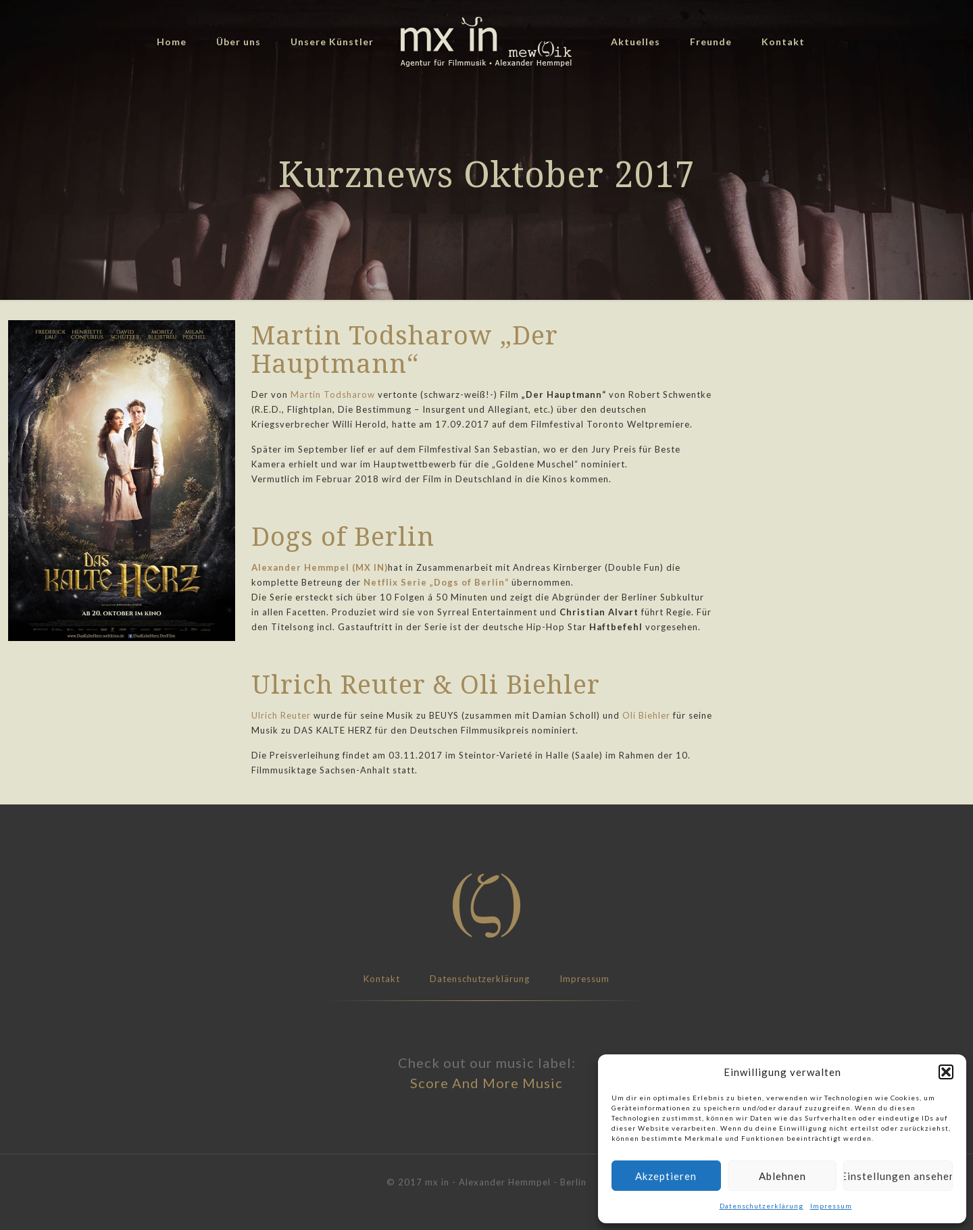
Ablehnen (782, 1176)
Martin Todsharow (333, 394)
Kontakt (382, 978)
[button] (946, 1072)
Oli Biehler (646, 715)
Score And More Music (486, 1083)
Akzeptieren (666, 1176)
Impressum (831, 1206)
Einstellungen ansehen (898, 1176)
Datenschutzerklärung (761, 1206)
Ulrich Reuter (281, 715)
